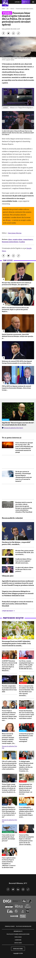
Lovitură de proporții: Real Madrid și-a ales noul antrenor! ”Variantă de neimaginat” (26, 737)
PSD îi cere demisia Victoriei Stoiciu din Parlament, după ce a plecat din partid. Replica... (15, 309)
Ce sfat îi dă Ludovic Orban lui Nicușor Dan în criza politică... (24, 569)
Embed (5, 107)
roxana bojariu (28, 239)
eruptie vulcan (18, 239)
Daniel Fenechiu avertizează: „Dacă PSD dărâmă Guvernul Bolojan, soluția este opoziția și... (17, 336)
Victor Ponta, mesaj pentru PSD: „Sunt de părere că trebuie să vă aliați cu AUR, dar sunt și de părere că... (9, 788)
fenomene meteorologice (10, 242)
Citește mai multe (7, 611)
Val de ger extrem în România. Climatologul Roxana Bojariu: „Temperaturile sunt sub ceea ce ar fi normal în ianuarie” (23, 476)
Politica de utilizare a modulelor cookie (18, 934)
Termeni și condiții (10, 926)
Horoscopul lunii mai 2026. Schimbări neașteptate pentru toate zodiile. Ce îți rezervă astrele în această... (16, 643)
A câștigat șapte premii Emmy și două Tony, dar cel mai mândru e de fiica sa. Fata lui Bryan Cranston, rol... (26, 766)
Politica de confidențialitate (23, 926)
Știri (8, 8)
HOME (3, 8)
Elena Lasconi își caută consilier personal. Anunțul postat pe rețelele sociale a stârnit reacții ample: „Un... (8, 738)
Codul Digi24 (18, 937)
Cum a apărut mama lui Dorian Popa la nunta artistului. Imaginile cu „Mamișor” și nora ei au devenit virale (8, 862)
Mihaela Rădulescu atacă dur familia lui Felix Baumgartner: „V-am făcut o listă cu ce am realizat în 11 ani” (9, 812)
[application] (18, 97)
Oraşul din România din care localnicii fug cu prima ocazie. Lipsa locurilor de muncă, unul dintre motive (26, 714)
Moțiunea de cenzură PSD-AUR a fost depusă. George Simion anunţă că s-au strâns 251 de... (17, 362)
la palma (22, 242)
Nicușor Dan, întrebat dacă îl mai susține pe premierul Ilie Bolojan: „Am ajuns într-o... (16, 283)
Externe (12, 8)
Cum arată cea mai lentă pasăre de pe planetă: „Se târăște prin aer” (8, 838)
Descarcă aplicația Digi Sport (13, 428)
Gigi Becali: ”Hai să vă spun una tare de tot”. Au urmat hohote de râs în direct (18, 424)
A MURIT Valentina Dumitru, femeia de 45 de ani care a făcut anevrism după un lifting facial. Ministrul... (9, 665)
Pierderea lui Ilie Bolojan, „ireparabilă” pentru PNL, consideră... (16, 543)
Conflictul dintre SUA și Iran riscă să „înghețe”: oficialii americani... (23, 561)
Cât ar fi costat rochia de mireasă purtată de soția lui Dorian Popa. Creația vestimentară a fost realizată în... (9, 765)
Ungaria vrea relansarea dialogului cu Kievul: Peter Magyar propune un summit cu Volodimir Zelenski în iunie (18, 593)
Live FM (17, 2)
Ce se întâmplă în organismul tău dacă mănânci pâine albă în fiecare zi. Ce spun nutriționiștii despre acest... (26, 812)
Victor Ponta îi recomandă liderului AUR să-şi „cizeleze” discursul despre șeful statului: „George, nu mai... (9, 715)
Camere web (18, 940)
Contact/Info (18, 942)
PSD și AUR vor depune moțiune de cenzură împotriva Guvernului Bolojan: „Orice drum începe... (16, 388)
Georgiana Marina (14, 233)
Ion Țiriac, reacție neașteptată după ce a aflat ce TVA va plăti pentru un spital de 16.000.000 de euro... (26, 664)
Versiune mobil (18, 949)
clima (10, 239)
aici (9, 220)
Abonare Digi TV (18, 931)
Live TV (24, 2)
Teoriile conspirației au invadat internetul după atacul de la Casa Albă (9, 688)
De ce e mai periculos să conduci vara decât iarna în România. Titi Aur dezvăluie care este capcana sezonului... (26, 690)
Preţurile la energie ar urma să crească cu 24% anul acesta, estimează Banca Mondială (17, 603)
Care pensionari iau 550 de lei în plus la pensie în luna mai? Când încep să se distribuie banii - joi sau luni (25, 789)
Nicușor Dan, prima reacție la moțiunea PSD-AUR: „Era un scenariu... (24, 552)
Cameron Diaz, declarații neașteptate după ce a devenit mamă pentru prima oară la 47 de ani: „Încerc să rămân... (26, 839)
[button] (18, 97)
